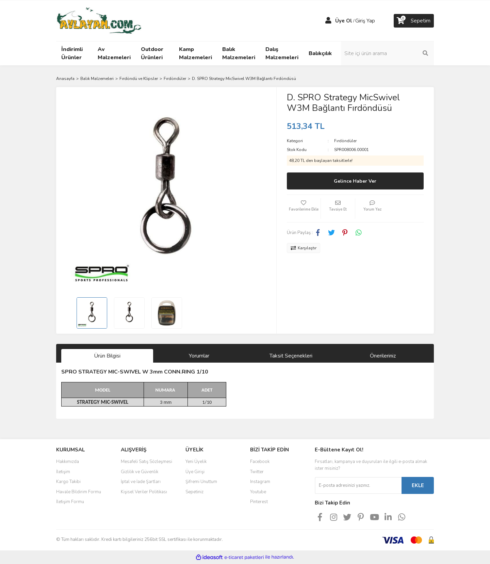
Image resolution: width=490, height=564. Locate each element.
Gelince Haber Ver (355, 181)
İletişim (63, 472)
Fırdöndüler (345, 141)
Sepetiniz (194, 492)
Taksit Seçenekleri (291, 356)
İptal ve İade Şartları (141, 482)
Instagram (260, 482)
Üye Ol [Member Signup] (343, 20)
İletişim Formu (70, 502)
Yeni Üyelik (196, 462)
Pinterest (259, 502)
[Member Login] (328, 21)
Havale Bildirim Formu (78, 492)
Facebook (260, 462)
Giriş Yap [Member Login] (365, 20)
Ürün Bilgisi (107, 356)
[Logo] (99, 20)
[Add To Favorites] (304, 208)
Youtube (258, 492)
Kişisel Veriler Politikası (144, 492)
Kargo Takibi (68, 482)
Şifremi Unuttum (201, 482)
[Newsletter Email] (358, 485)
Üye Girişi (195, 472)
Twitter (257, 472)
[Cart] (414, 21)
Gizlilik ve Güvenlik (139, 472)
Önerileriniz (383, 356)
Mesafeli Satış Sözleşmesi (146, 462)
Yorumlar (199, 356)
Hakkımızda (67, 462)
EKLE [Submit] (418, 485)
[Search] (388, 53)
